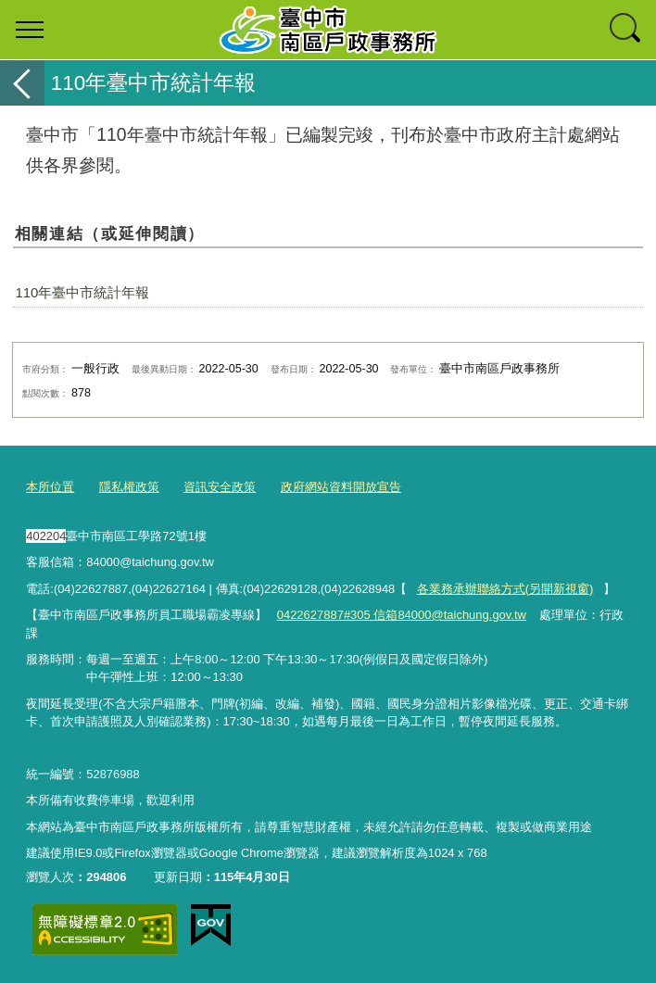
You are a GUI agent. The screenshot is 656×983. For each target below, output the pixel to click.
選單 (29, 29)
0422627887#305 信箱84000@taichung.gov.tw (401, 615)
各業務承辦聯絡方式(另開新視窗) (505, 588)
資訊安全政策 (219, 487)
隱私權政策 (129, 487)
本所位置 (50, 487)
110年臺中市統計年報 (82, 292)
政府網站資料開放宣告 (341, 487)
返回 (22, 83)
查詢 (626, 29)
